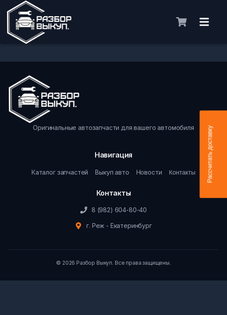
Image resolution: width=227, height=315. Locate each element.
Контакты (182, 172)
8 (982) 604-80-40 (119, 210)
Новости (149, 172)
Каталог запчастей (60, 172)
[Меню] (204, 22)
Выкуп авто (112, 172)
